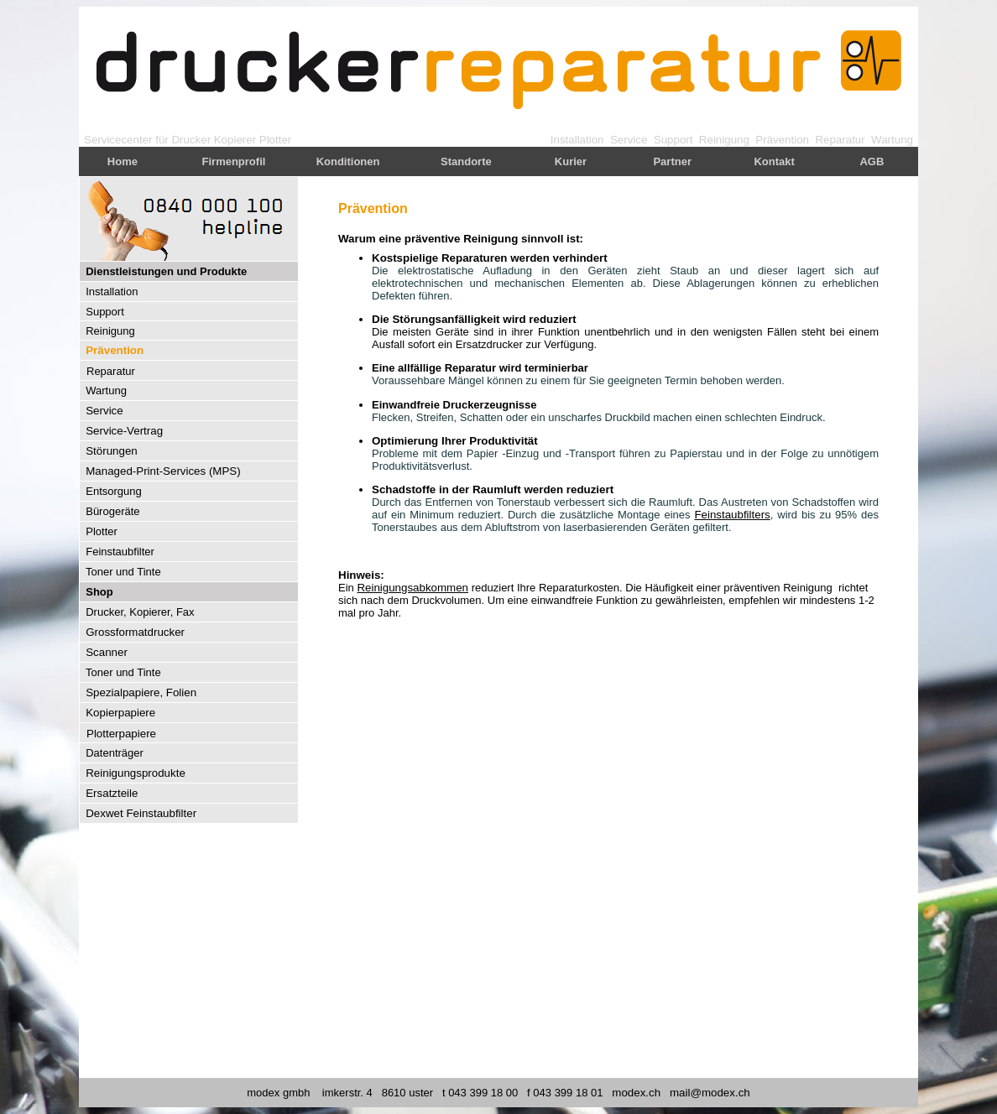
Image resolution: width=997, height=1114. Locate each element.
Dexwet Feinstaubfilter (141, 813)
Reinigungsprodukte (135, 773)
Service (628, 139)
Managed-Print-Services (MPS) (163, 471)
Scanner (107, 652)
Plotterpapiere (121, 733)
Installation (577, 139)
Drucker (191, 139)
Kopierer (235, 139)
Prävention (782, 139)
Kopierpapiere (120, 712)
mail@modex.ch (710, 1092)
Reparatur (839, 139)
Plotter (275, 139)
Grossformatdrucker (135, 632)
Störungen (112, 451)
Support (673, 139)
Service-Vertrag (124, 430)
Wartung (892, 139)
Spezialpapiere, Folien (141, 692)
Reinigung (724, 139)
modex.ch (636, 1092)
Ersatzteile (112, 793)
